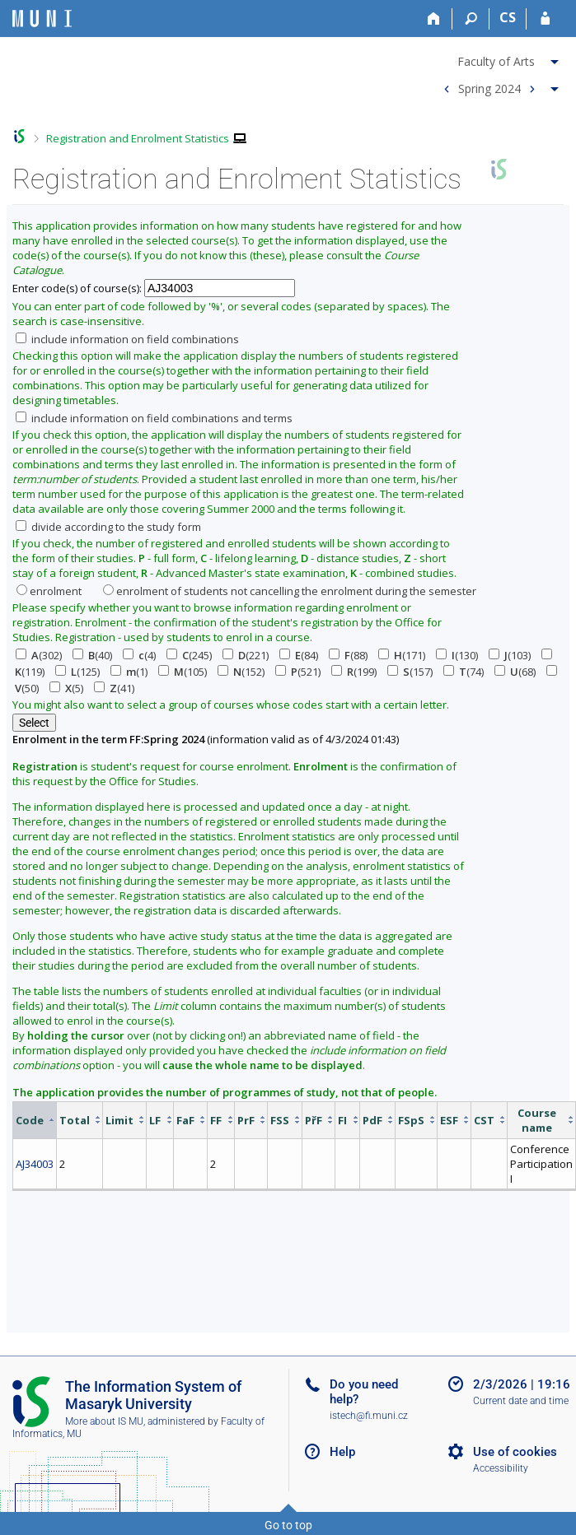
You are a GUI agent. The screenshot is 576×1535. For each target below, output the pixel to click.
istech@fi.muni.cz (369, 1415)
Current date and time (521, 1401)
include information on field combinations (127, 339)
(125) (77, 671)
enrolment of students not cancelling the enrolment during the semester (289, 591)
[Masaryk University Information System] (42, 18)
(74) (463, 671)
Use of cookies (515, 1451)
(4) (139, 655)
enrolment (49, 591)
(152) (241, 671)
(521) (298, 671)
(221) (245, 655)
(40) (92, 655)
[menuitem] (499, 58)
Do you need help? (364, 1392)
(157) (410, 671)
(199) (354, 671)
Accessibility (500, 1468)
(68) (515, 671)
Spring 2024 (489, 88)
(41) (114, 688)
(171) (401, 655)
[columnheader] (35, 1119)
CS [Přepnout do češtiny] (507, 17)
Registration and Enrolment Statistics (137, 138)
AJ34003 (35, 1163)
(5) (66, 688)
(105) (182, 671)
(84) (298, 655)
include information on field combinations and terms (154, 418)
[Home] (433, 19)
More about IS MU (104, 1421)
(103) (510, 655)
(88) (348, 655)
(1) (129, 671)
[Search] (470, 19)
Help (342, 1451)
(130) (457, 655)
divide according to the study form (108, 526)
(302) (39, 655)
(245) (189, 655)
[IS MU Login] (545, 19)
